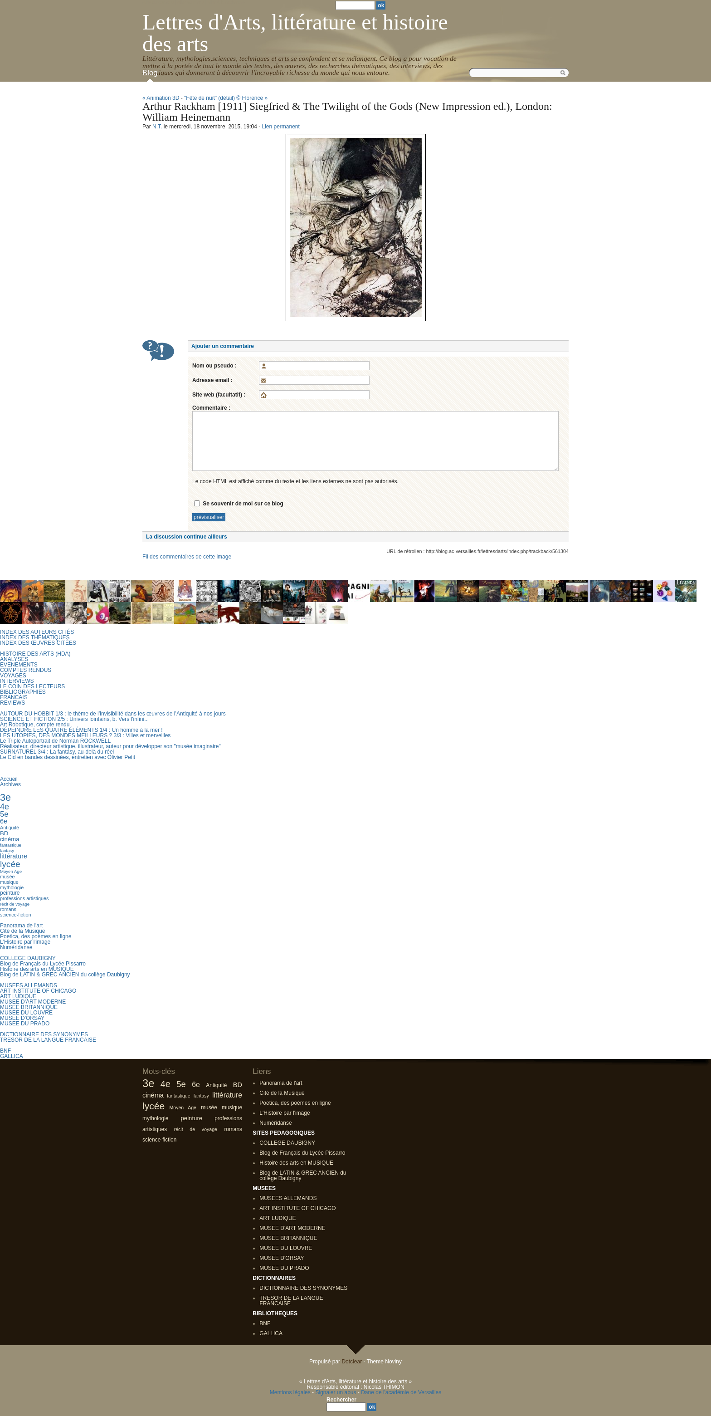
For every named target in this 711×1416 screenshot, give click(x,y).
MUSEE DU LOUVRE (26, 1012)
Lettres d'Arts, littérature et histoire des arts (295, 33)
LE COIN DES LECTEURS (32, 686)
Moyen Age (11, 871)
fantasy (7, 850)
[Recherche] (346, 1406)
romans (8, 909)
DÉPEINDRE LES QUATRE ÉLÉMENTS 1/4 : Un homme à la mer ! (81, 730)
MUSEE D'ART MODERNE (33, 1002)
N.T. (157, 126)
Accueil (9, 779)
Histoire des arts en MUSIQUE (37, 969)
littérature (13, 856)
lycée (10, 864)
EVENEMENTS (19, 664)
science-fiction (15, 914)
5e (4, 814)
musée (7, 876)
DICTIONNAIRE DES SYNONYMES (44, 1034)
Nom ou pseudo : (214, 365)
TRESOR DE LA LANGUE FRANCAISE (48, 1040)
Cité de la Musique (22, 931)
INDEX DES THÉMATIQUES (35, 637)
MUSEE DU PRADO (24, 1023)
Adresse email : (212, 380)
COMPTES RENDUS (25, 670)
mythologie (12, 887)
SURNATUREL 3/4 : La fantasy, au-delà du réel (57, 752)
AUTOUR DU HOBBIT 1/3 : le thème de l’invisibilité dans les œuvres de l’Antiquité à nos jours (113, 713)
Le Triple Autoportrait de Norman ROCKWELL (55, 741)
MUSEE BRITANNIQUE (29, 1007)
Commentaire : (211, 408)
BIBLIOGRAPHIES (23, 692)
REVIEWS (12, 703)
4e (4, 806)
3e (5, 797)
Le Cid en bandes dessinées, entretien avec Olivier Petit (67, 757)
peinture (9, 893)
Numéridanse (16, 947)
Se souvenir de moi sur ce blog (243, 503)
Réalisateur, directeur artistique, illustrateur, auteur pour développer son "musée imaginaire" (110, 746)
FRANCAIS (14, 697)
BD (4, 833)
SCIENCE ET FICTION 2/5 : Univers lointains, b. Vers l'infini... (74, 719)
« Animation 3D (160, 98)
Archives (10, 784)
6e (3, 821)
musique (9, 882)
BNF (5, 1051)
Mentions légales (290, 1392)
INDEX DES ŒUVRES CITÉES (38, 643)
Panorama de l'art (21, 925)
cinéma (9, 839)
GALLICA (11, 1056)
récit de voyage (14, 904)
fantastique (10, 845)
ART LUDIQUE (18, 996)
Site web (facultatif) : (218, 394)
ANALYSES (14, 659)
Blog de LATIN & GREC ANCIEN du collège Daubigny (65, 974)
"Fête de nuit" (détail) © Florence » (226, 98)
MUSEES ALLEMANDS (28, 985)
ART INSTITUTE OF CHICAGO (38, 991)
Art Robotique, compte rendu (34, 724)
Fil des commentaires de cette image (186, 557)
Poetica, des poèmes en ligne (35, 936)
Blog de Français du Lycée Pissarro (43, 963)
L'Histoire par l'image (25, 942)
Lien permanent (280, 126)
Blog (150, 73)
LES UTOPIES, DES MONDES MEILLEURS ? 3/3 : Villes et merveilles (85, 735)
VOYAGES (13, 675)
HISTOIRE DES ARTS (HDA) (35, 654)
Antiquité (9, 827)
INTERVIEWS (17, 681)
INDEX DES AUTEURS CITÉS (37, 632)
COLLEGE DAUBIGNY (28, 958)
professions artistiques (24, 898)
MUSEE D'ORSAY (22, 1018)
